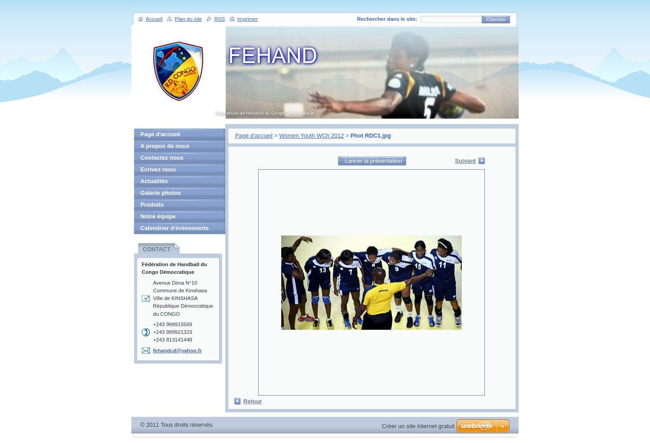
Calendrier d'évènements (174, 228)
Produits (152, 204)
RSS (219, 19)
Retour (252, 401)
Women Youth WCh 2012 (311, 135)
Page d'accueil (254, 135)
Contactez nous (161, 157)
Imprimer (247, 19)
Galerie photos (160, 192)
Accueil (154, 19)
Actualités (154, 181)
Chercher (496, 19)
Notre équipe (158, 216)
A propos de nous (164, 146)
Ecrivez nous (158, 169)
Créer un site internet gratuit (418, 426)
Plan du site (188, 19)
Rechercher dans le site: (387, 19)
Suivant (465, 160)
